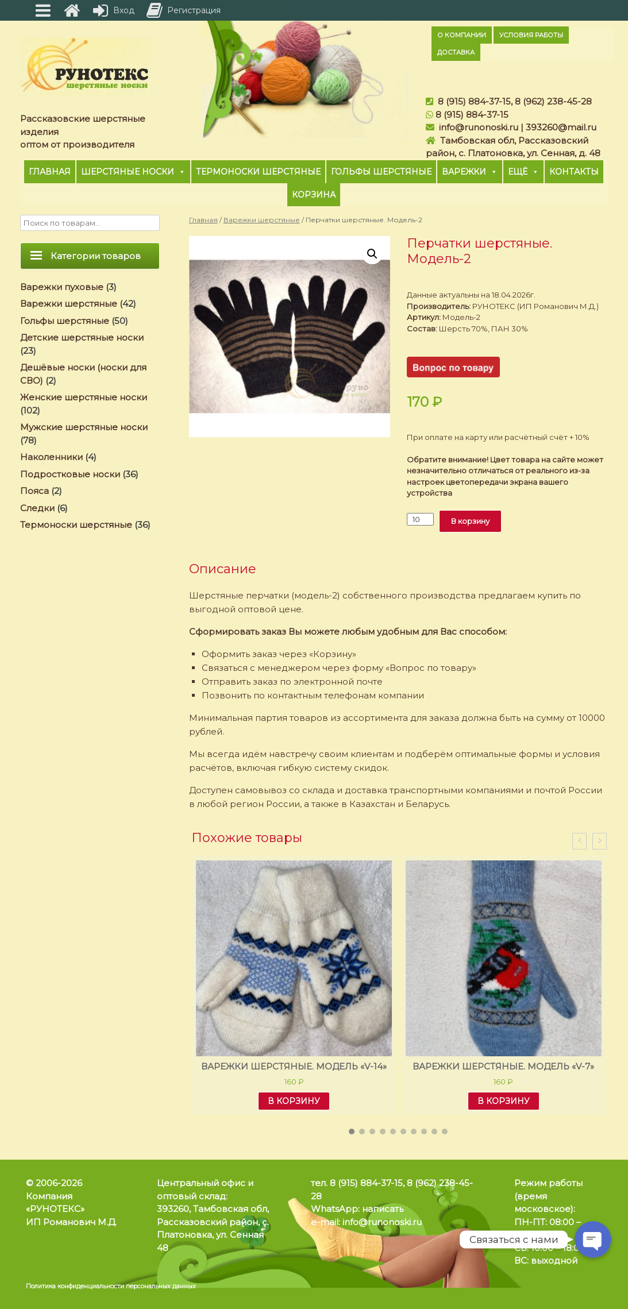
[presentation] (579, 841)
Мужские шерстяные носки (84, 427)
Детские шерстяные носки (82, 337)
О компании (461, 35)
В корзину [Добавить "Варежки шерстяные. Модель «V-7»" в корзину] (503, 1101)
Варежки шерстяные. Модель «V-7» (503, 1066)
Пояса (34, 490)
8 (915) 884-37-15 (474, 101)
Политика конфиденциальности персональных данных (111, 1286)
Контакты (574, 172)
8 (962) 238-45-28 (553, 101)
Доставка (456, 52)
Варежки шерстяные (262, 219)
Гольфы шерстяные (381, 172)
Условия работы (531, 35)
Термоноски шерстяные (258, 172)
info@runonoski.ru (478, 127)
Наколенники (51, 456)
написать (382, 1208)
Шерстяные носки (133, 172)
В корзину (470, 521)
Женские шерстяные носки (83, 397)
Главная (50, 172)
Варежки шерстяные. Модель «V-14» (294, 1066)
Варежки (470, 172)
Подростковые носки (70, 474)
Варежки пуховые (61, 286)
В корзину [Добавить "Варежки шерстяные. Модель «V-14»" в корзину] (294, 1101)
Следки (37, 508)
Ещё (523, 172)
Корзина (314, 195)
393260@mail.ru (561, 127)
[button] (351, 1131)
